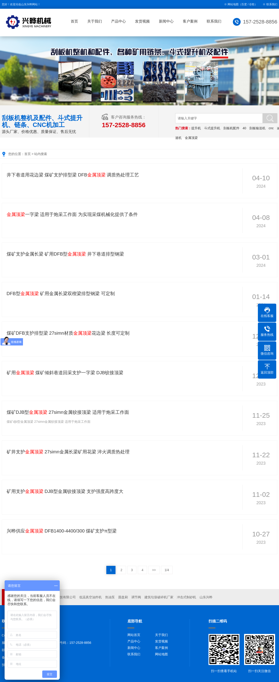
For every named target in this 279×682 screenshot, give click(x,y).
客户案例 (190, 21)
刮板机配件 (231, 128)
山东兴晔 (206, 597)
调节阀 (136, 597)
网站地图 (161, 654)
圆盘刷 (123, 597)
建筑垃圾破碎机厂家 (158, 597)
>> (154, 570)
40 (244, 128)
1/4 (167, 570)
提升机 (196, 128)
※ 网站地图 (231, 4)
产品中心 (118, 21)
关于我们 (94, 21)
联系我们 (271, 4)
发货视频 (142, 21)
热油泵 (110, 597)
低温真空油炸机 (90, 597)
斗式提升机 (212, 128)
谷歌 (252, 4)
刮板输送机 (257, 128)
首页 (74, 21)
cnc (271, 128)
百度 (244, 4)
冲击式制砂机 (186, 597)
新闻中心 (166, 21)
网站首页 (133, 635)
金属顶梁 (191, 138)
